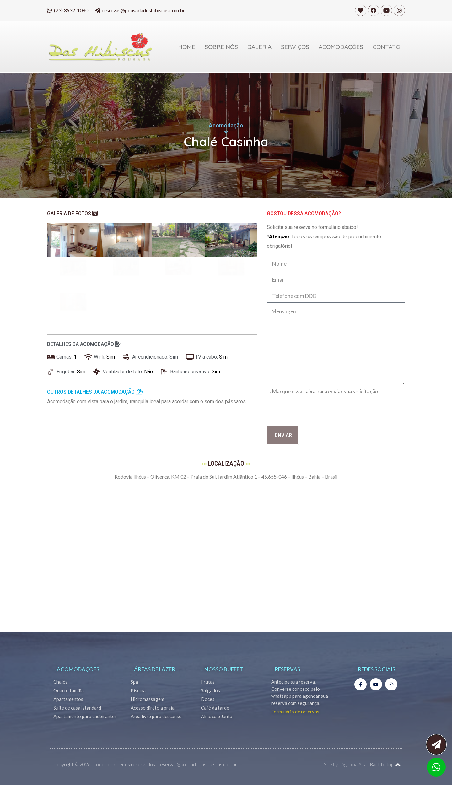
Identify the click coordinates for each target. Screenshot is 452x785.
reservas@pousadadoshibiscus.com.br (143, 10)
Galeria (259, 47)
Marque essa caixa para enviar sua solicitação (325, 391)
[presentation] (314, 410)
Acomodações (341, 47)
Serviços (295, 47)
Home (186, 47)
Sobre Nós (221, 47)
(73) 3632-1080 (71, 10)
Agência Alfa (354, 764)
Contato (386, 47)
